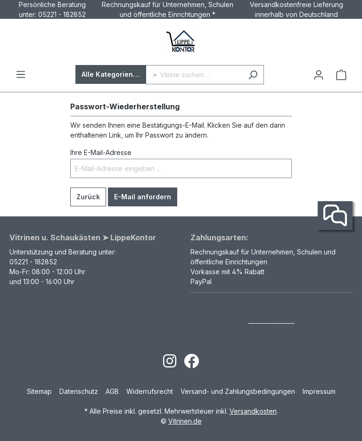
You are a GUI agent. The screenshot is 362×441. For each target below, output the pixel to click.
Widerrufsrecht (149, 391)
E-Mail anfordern (142, 197)
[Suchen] (253, 74)
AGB (112, 391)
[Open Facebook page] (191, 364)
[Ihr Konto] (318, 74)
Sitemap (39, 391)
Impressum (319, 391)
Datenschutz (78, 391)
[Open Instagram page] (169, 364)
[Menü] (20, 74)
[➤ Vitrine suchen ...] (194, 74)
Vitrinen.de (185, 421)
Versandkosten (253, 411)
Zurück (88, 197)
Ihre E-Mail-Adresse (101, 152)
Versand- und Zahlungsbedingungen (238, 391)
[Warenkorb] (341, 74)
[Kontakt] (335, 215)
